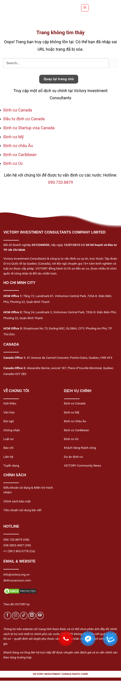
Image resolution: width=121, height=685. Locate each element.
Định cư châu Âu (18, 145)
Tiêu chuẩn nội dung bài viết (22, 510)
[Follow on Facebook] (7, 615)
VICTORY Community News (82, 465)
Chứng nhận (11, 430)
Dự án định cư (73, 456)
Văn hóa (8, 412)
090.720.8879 (60, 182)
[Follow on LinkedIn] (32, 615)
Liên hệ (8, 456)
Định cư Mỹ (13, 136)
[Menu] (85, 7)
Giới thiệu (9, 403)
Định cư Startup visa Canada (29, 127)
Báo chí (8, 447)
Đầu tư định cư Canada (24, 118)
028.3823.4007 (13, 545)
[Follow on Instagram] (15, 615)
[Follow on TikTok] (23, 615)
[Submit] (113, 63)
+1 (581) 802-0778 (16, 551)
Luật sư (8, 439)
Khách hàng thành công (80, 447)
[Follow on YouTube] (40, 615)
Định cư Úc (13, 163)
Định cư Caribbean (20, 154)
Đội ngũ (8, 421)
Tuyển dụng (11, 465)
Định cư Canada (17, 110)
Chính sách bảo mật (16, 501)
